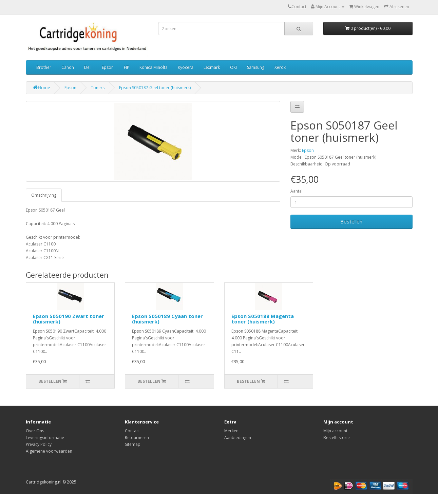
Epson (108, 67)
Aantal (296, 191)
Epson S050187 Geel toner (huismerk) (155, 88)
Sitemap (132, 444)
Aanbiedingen (237, 437)
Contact (132, 431)
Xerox (280, 67)
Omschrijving (43, 195)
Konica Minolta (153, 67)
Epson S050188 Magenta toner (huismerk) (262, 319)
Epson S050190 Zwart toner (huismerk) (68, 319)
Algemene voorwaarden (49, 451)
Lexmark (212, 67)
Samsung (255, 67)
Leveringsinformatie (45, 437)
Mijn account (335, 431)
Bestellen (351, 221)
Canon (67, 67)
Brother (43, 67)
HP (126, 67)
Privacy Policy (39, 444)
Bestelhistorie (336, 437)
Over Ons (35, 431)
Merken (231, 431)
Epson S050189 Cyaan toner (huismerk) (167, 319)
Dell (88, 67)
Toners (97, 88)
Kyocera (185, 67)
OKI (233, 67)
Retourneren (137, 437)
